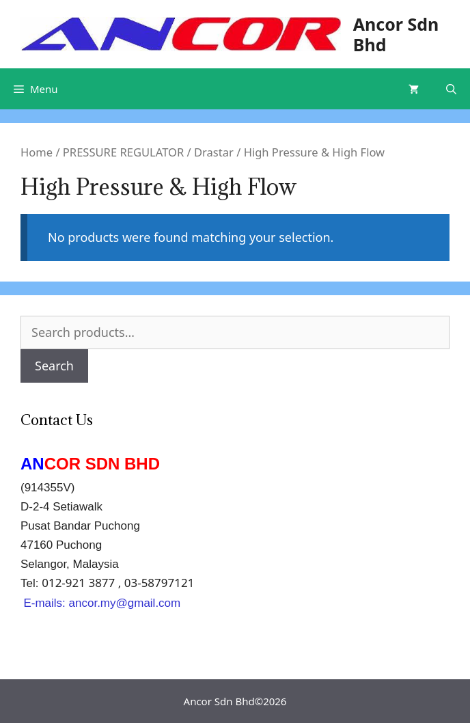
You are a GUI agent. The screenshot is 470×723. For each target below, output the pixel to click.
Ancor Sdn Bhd (396, 34)
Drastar (214, 152)
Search (54, 365)
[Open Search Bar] (451, 88)
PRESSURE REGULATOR (123, 152)
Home (36, 152)
